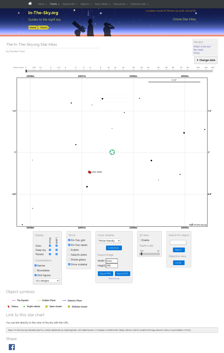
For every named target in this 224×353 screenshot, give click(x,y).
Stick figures (43, 275)
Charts (43, 27)
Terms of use (114, 278)
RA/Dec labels (77, 245)
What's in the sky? (202, 46)
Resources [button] (119, 4)
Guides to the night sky (44, 19)
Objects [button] (85, 4)
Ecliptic (73, 249)
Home (33, 27)
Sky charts (198, 50)
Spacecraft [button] (69, 4)
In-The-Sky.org (43, 12)
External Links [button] (139, 4)
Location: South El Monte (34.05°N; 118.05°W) (171, 10)
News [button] (41, 4)
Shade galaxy (77, 259)
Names (40, 265)
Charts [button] (54, 4)
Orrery (196, 53)
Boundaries (42, 270)
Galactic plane (77, 254)
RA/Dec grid (76, 240)
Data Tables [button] (102, 4)
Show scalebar (77, 264)
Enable (144, 240)
